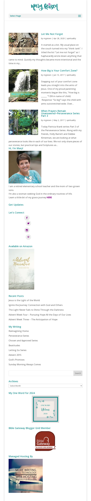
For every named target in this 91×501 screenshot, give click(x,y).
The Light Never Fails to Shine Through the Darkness (36, 297)
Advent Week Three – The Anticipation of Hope (33, 307)
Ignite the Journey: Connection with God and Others (36, 292)
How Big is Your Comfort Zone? (59, 70)
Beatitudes (14, 333)
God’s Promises (17, 347)
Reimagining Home (19, 318)
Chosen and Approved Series (23, 328)
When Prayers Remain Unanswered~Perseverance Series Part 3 (60, 113)
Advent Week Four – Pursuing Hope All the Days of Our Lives (40, 302)
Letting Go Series (17, 337)
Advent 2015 (15, 342)
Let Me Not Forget (52, 34)
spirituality (71, 38)
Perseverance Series (19, 323)
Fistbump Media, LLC (60, 497)
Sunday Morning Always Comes (25, 352)
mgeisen (47, 38)
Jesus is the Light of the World (24, 287)
